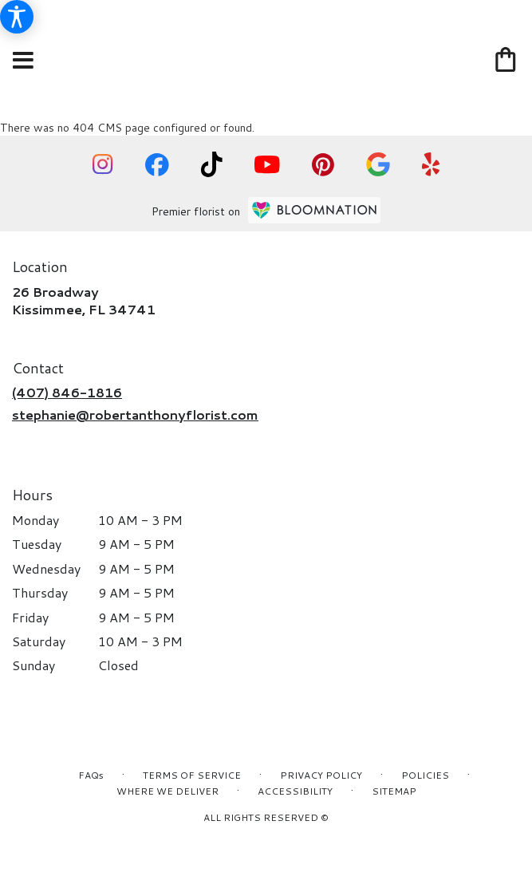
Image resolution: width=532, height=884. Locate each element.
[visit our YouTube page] (267, 165)
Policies (425, 775)
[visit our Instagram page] (103, 164)
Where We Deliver (167, 791)
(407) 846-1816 (67, 392)
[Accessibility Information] (16, 17)
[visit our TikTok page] (211, 164)
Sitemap (394, 791)
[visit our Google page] (378, 164)
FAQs (91, 775)
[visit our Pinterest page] (323, 164)
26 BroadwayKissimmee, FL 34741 (84, 300)
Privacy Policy (321, 775)
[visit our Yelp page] (431, 164)
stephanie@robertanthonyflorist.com (135, 414)
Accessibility (295, 791)
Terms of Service (192, 775)
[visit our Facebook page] (157, 164)
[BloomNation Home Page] (314, 210)
